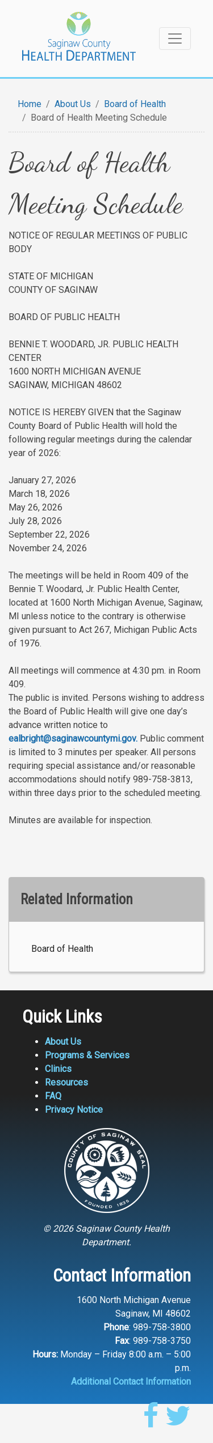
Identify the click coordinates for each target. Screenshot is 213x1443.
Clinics (58, 1068)
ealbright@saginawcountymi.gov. (73, 738)
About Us (73, 104)
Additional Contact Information (131, 1381)
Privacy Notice (74, 1109)
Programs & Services (87, 1055)
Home (29, 104)
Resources (66, 1082)
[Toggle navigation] (175, 38)
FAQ (53, 1096)
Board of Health (135, 104)
